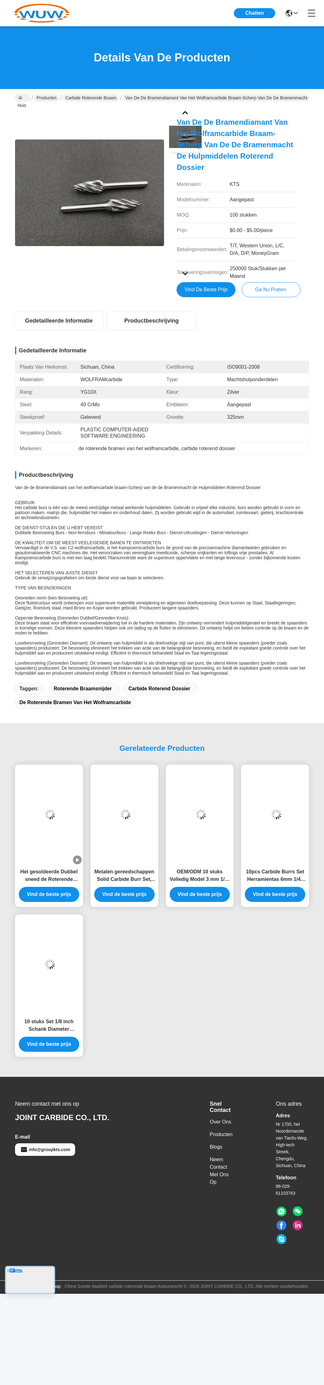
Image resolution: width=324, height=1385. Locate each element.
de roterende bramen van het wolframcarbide (75, 702)
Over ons (220, 1121)
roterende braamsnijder (83, 688)
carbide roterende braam (90, 97)
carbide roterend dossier (159, 688)
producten (221, 1134)
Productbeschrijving (151, 321)
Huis (22, 98)
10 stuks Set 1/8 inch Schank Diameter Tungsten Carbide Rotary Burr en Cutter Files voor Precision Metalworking (49, 1026)
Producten (47, 97)
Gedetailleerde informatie (59, 321)
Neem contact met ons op (219, 1171)
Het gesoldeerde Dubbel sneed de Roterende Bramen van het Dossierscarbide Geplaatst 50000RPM (49, 876)
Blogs (216, 1147)
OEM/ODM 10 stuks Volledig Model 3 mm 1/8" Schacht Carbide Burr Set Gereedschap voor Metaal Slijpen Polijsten (200, 876)
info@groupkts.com (45, 1149)
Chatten (254, 13)
